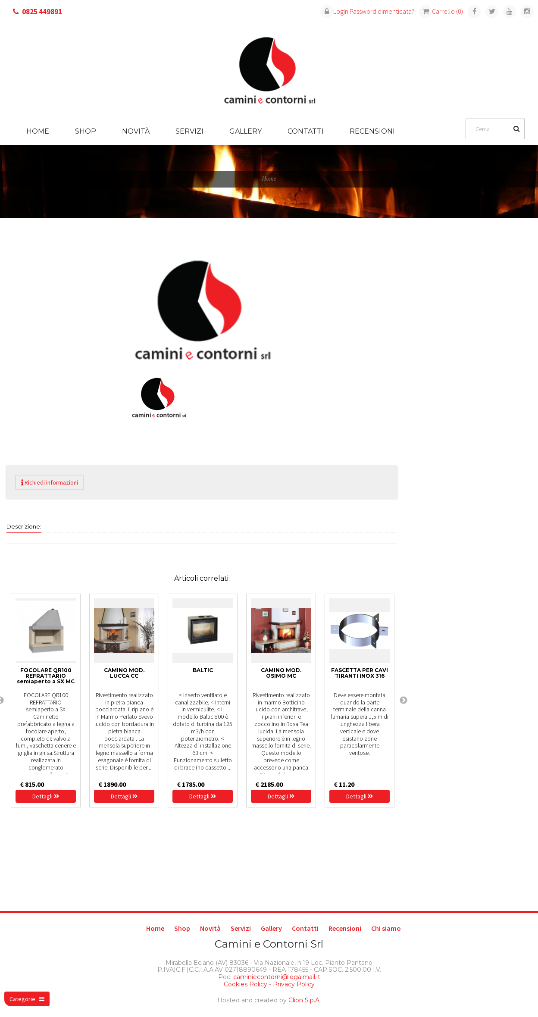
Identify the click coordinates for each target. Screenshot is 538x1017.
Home (37, 131)
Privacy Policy (294, 984)
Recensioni (372, 131)
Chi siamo (386, 928)
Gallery (245, 131)
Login (334, 11)
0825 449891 (42, 11)
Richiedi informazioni (49, 482)
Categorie (26, 999)
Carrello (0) (441, 11)
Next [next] (403, 700)
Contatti (306, 131)
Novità (136, 131)
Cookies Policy (245, 984)
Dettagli (45, 796)
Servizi (189, 131)
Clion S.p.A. (304, 1000)
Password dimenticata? (382, 11)
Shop (85, 131)
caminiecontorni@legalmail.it (275, 977)
